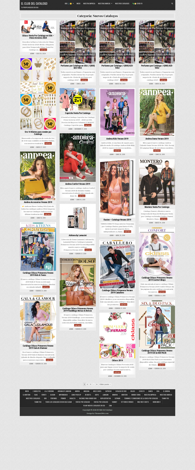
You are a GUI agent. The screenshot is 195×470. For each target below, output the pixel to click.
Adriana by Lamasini (78, 235)
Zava (110, 405)
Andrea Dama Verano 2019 (157, 138)
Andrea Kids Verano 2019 (117, 138)
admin (32, 53)
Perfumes (53, 398)
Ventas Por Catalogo (101, 402)
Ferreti (44, 394)
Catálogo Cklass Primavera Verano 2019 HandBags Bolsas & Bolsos (77, 309)
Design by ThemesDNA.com (97, 413)
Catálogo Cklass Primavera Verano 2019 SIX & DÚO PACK (157, 351)
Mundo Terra (135, 394)
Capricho (108, 391)
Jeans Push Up (76, 394)
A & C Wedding (49, 391)
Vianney (114, 402)
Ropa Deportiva (105, 398)
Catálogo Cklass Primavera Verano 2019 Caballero (117, 291)
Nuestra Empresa (89, 3)
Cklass (132, 391)
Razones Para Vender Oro (88, 398)
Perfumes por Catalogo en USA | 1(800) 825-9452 (78, 66)
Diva (158, 391)
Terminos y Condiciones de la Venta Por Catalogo (141, 398)
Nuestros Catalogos (122, 3)
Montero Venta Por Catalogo (157, 207)
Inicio (78, 3)
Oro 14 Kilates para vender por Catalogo (38, 133)
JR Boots (88, 394)
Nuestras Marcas (104, 3)
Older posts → (105, 384)
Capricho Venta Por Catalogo (77, 113)
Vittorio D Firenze (127, 402)
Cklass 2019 (117, 360)
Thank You (165, 398)
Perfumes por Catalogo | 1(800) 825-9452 (117, 66)
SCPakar (117, 398)
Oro (45, 398)
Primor (63, 398)
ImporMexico (63, 394)
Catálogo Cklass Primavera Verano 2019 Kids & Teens (38, 274)
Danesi (150, 391)
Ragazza (72, 398)
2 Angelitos (37, 391)
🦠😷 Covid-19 (137, 3)
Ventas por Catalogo (83, 402)
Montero (125, 394)
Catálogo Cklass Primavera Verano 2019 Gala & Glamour (38, 346)
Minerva (115, 394)
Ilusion (52, 394)
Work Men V (157, 402)
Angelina (86, 391)
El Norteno (26, 394)
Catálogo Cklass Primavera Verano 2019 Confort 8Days (157, 278)
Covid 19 (142, 391)
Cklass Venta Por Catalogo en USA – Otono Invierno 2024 (38, 36)
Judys (97, 394)
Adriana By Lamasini (64, 391)
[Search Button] (172, 3)
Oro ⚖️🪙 (68, 3)
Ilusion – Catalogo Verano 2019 (117, 219)
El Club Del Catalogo (34, 3)
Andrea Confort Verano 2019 (77, 184)
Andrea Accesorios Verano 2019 (38, 202)
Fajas (36, 394)
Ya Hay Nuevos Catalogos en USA (94, 405)
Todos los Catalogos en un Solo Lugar (58, 402)
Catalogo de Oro (120, 391)
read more (43, 50)
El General (166, 391)
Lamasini (105, 394)
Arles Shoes (97, 391)
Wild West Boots (143, 402)
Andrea (77, 391)
